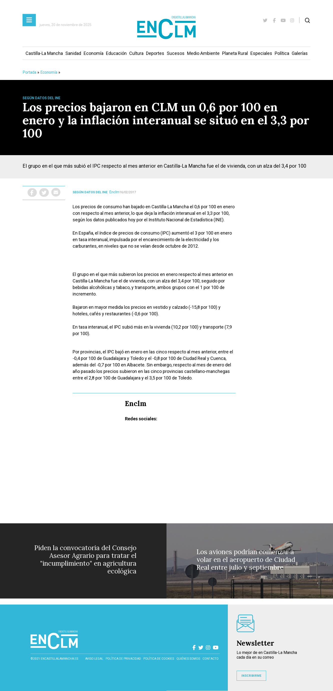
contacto (211, 658)
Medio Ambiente (203, 53)
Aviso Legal (94, 658)
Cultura (136, 53)
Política (282, 53)
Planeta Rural (235, 53)
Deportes (155, 53)
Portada (29, 72)
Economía (93, 53)
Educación (116, 53)
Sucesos (176, 53)
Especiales (261, 53)
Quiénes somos (188, 658)
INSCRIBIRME (251, 675)
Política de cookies (158, 658)
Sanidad (73, 53)
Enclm (114, 192)
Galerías (300, 53)
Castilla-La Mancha (44, 53)
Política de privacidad (123, 658)
